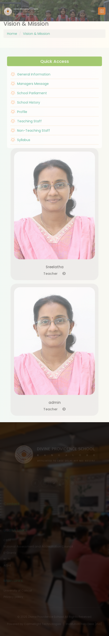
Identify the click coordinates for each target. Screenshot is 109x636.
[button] (21, 11)
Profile (19, 116)
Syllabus (20, 144)
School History (25, 106)
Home (12, 29)
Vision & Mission (36, 29)
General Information (30, 78)
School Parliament (29, 97)
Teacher (54, 277)
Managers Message (30, 87)
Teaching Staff (26, 125)
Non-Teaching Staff (30, 134)
